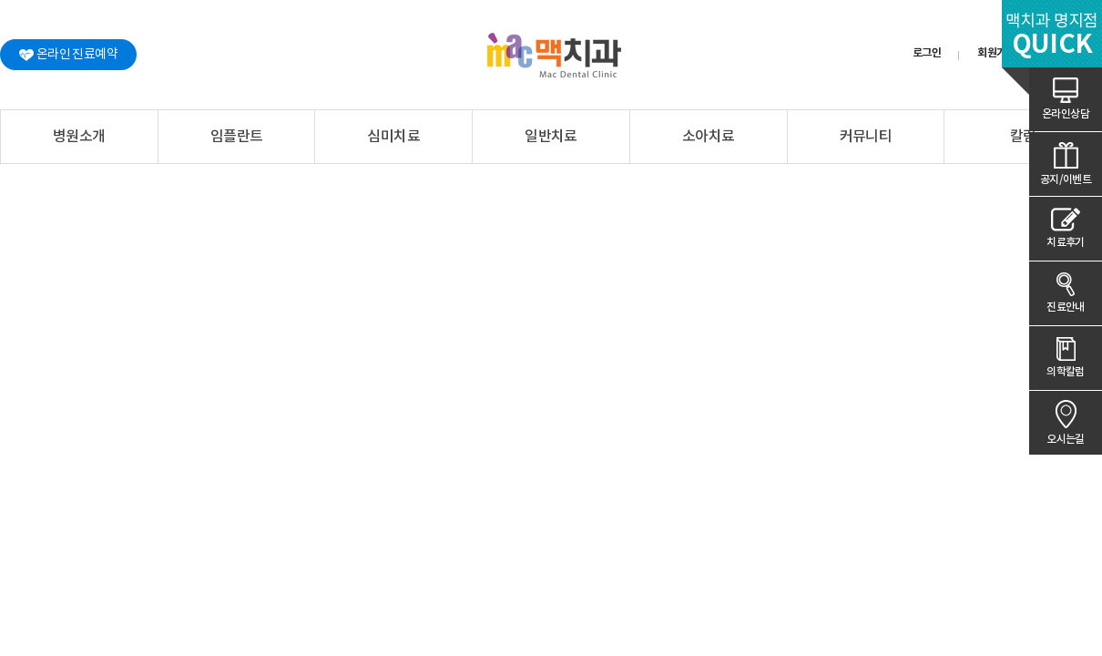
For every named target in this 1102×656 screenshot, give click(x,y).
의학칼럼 (1065, 371)
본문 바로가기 (0, 0)
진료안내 (1065, 307)
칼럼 (1023, 136)
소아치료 (708, 136)
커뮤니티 (866, 136)
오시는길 (1065, 439)
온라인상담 (1065, 114)
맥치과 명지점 (1052, 36)
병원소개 (79, 136)
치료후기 (1065, 242)
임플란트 (236, 136)
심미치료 (393, 136)
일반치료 (551, 136)
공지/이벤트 (1065, 179)
